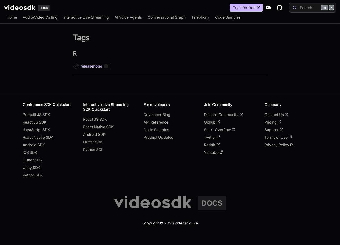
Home (12, 17)
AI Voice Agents (128, 17)
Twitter (212, 137)
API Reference (156, 122)
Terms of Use (278, 137)
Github (212, 122)
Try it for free (246, 7)
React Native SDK (38, 137)
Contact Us (276, 114)
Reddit (212, 144)
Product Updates (158, 137)
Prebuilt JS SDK (36, 114)
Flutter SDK (32, 160)
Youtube (213, 152)
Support (273, 129)
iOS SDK (30, 152)
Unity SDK (31, 167)
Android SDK (34, 144)
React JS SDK (35, 122)
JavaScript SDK (36, 129)
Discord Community (223, 114)
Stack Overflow (219, 129)
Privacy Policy (278, 144)
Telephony (200, 17)
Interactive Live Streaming (86, 17)
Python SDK (33, 175)
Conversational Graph (167, 17)
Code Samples (228, 17)
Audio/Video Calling (40, 17)
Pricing (272, 122)
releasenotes (94, 66)
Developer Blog (157, 114)
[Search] (312, 8)
